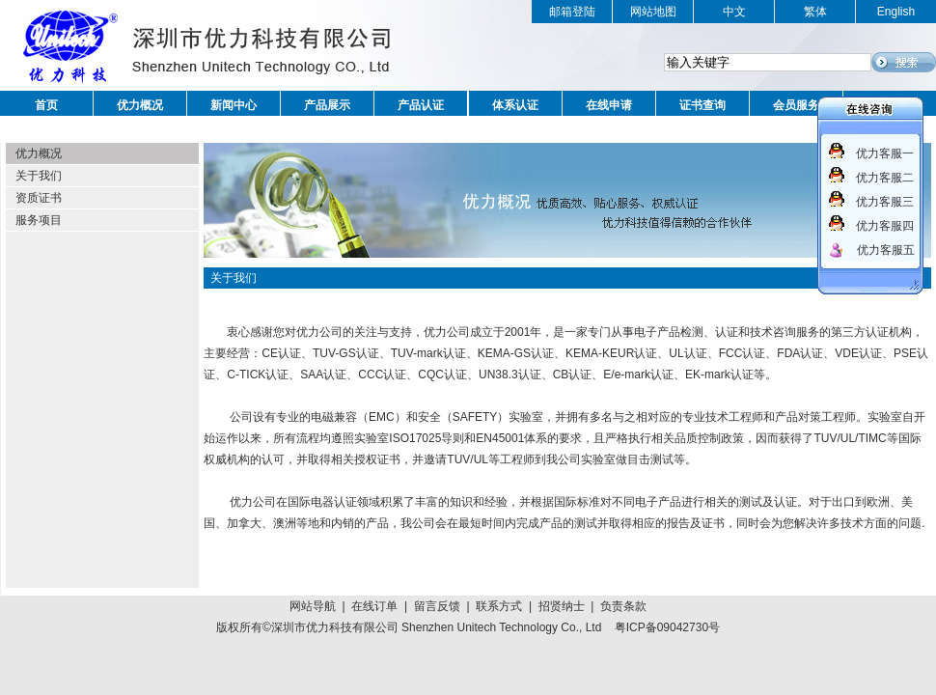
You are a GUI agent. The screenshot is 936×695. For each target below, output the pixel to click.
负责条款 (623, 606)
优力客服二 (885, 177)
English (896, 11)
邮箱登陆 (572, 11)
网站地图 (653, 11)
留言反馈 (437, 606)
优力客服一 (885, 153)
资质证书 (38, 198)
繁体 (815, 11)
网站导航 (312, 606)
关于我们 (38, 175)
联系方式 (499, 606)
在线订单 (374, 606)
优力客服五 (886, 250)
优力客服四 (885, 226)
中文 (734, 11)
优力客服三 (885, 201)
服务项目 (38, 220)
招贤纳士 (561, 606)
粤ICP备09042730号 (667, 627)
